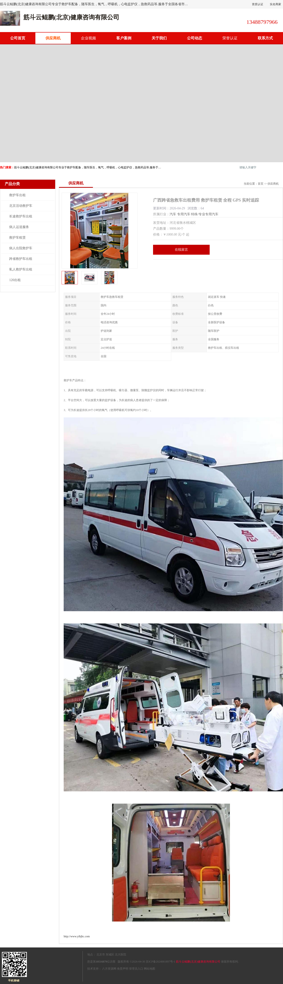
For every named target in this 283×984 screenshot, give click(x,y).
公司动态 (194, 38)
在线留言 (181, 249)
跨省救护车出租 (20, 259)
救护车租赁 (17, 237)
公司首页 (17, 38)
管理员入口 (136, 968)
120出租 (15, 280)
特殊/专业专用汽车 (204, 214)
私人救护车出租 (20, 269)
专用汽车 (183, 214)
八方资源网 (109, 968)
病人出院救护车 (20, 248)
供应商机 (53, 38)
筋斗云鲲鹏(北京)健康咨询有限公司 (198, 961)
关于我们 (159, 38)
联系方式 (265, 38)
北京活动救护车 (20, 206)
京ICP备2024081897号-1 (160, 961)
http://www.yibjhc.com (77, 936)
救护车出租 (17, 195)
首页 (260, 183)
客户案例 (123, 38)
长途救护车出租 (20, 216)
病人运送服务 (19, 227)
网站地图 (149, 968)
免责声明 (122, 968)
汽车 (173, 214)
